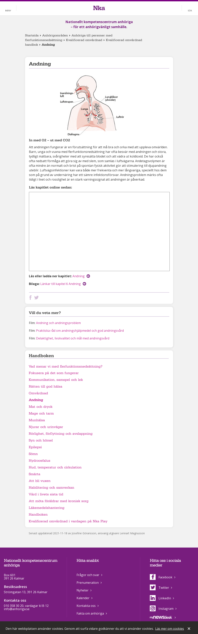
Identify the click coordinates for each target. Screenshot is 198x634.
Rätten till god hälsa (45, 386)
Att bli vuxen (40, 481)
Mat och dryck (40, 407)
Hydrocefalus (39, 461)
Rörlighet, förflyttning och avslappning (61, 434)
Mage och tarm (41, 413)
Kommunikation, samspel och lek (56, 380)
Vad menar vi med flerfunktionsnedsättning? (65, 366)
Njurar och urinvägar (46, 427)
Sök (190, 10)
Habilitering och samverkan (51, 488)
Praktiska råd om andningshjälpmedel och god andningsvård (80, 330)
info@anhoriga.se (16, 609)
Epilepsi (35, 447)
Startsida (32, 35)
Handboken (38, 515)
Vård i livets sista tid (46, 494)
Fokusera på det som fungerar (54, 373)
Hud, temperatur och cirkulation (55, 467)
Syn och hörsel (41, 440)
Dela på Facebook (31, 297)
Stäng (189, 629)
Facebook (161, 577)
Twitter (159, 587)
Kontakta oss (86, 606)
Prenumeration (88, 582)
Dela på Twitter (37, 297)
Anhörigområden (55, 35)
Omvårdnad (38, 393)
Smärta (34, 474)
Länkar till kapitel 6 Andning (60, 284)
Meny (8, 10)
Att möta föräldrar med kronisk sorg (58, 501)
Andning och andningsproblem (58, 323)
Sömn (33, 454)
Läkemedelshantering (46, 508)
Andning (78, 276)
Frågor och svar (88, 575)
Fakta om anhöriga (90, 613)
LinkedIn (160, 598)
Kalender (83, 598)
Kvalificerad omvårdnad (84, 40)
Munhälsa (37, 420)
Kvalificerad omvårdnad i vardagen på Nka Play (68, 521)
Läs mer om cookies (169, 628)
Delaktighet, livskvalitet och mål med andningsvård (72, 338)
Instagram (162, 608)
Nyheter (82, 590)
